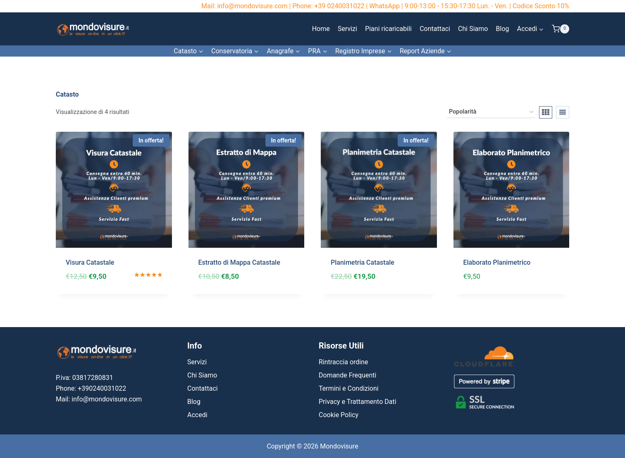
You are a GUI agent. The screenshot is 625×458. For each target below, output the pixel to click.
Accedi (197, 415)
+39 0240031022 (339, 6)
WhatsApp (384, 6)
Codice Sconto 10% (541, 6)
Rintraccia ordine (343, 362)
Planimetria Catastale (362, 262)
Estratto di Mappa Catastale (239, 262)
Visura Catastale (90, 262)
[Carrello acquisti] (560, 28)
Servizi (347, 29)
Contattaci (435, 29)
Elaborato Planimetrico (497, 262)
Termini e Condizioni (349, 388)
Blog (502, 29)
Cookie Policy (338, 415)
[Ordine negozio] (491, 112)
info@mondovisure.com (252, 6)
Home (321, 29)
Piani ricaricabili (388, 29)
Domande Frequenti (347, 375)
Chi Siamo (473, 29)
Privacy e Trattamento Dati (357, 402)
